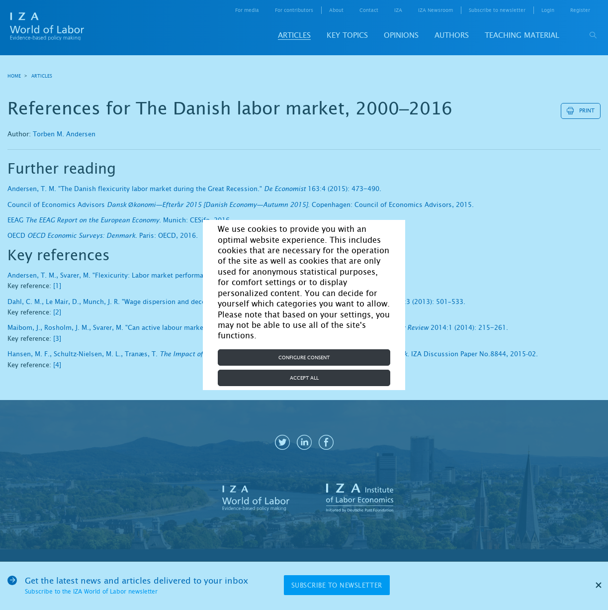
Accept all (304, 378)
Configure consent (304, 357)
